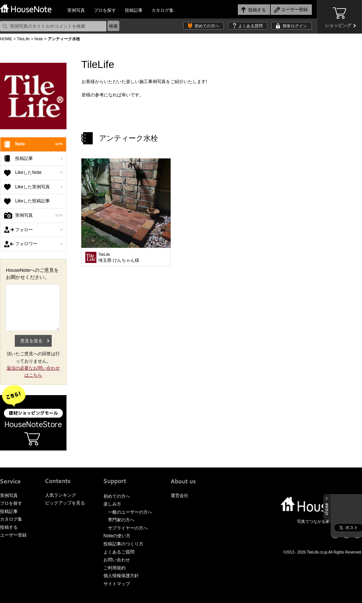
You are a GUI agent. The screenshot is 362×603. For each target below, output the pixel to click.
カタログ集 (162, 10)
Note (38, 39)
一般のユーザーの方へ (130, 512)
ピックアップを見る (65, 503)
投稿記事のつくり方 (123, 544)
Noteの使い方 (116, 535)
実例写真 (76, 10)
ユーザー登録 (13, 535)
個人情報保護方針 (121, 575)
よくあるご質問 (118, 552)
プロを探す (105, 10)
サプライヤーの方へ (128, 528)
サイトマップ (116, 583)
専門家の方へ (121, 520)
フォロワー (38, 244)
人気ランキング (60, 495)
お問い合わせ (116, 559)
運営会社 (179, 495)
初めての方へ (207, 26)
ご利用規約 (114, 568)
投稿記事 (134, 10)
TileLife (23, 39)
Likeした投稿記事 (32, 200)
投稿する (9, 527)
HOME (6, 39)
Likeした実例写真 (38, 187)
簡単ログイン (295, 26)
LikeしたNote (38, 173)
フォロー (38, 230)
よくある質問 (250, 26)
